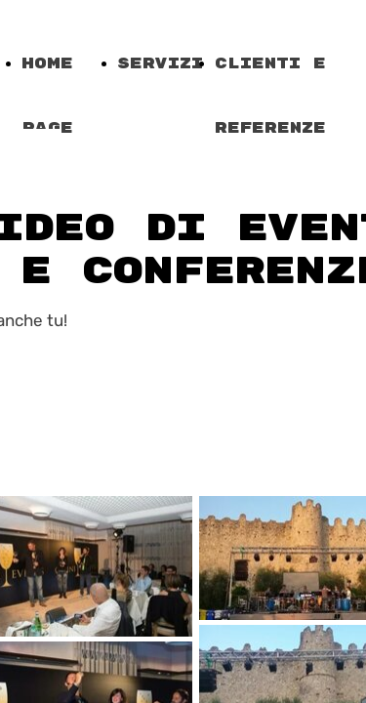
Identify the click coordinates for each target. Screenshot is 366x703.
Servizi (160, 64)
